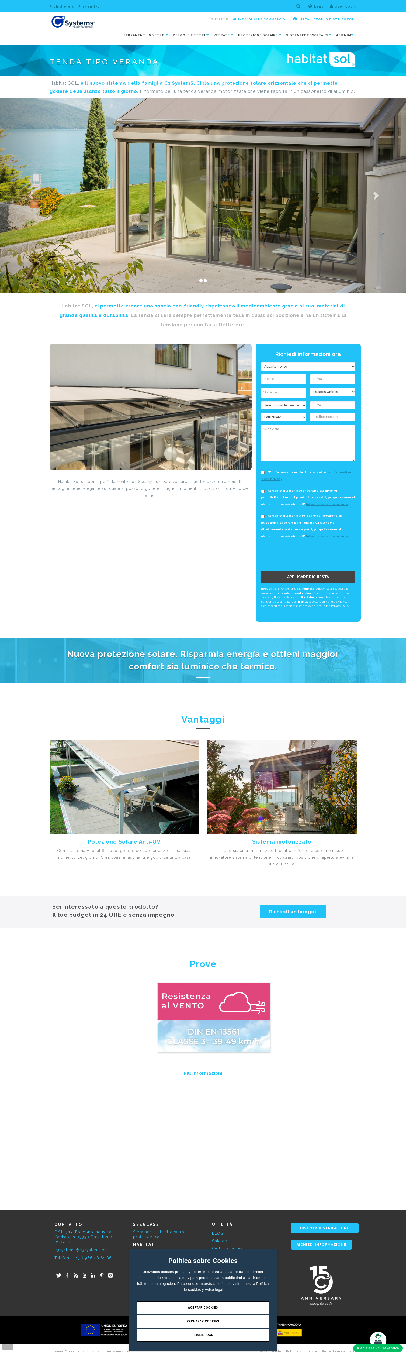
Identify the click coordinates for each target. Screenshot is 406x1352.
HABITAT (144, 1244)
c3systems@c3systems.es (80, 1250)
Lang (316, 6)
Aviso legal (214, 1290)
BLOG (218, 1233)
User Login (343, 6)
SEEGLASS (146, 1224)
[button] (30, 195)
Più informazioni (203, 1073)
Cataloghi (221, 1241)
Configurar (203, 1335)
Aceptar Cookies (203, 1307)
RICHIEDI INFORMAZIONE (321, 1245)
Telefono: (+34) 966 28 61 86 (83, 1258)
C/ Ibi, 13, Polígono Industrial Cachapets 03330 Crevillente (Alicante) (83, 1237)
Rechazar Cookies (203, 1321)
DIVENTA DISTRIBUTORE (324, 1228)
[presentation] (307, 555)
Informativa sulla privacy (327, 504)
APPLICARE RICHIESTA (308, 577)
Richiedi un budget (293, 911)
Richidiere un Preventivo (75, 6)
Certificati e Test (228, 1248)
